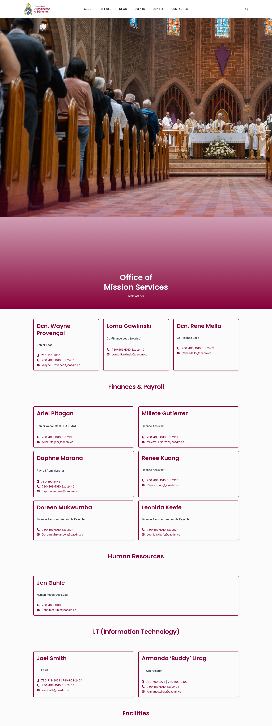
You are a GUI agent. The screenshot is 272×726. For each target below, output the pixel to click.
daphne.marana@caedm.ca (60, 491)
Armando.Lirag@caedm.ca (164, 691)
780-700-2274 (155, 682)
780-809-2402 (177, 682)
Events (140, 8)
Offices (106, 8)
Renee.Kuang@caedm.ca (163, 485)
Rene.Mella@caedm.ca (196, 353)
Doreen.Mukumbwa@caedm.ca (62, 534)
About (88, 8)
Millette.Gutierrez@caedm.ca (165, 442)
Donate (158, 8)
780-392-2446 (51, 481)
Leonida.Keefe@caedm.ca (163, 534)
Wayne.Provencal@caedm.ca (61, 365)
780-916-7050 (50, 355)
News (123, 8)
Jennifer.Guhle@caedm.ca (59, 610)
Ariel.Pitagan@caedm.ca (57, 442)
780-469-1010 (58, 360)
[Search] (246, 9)
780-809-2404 (72, 680)
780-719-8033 (50, 680)
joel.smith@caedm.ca (55, 690)
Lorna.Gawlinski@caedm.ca (129, 354)
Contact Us (179, 8)
